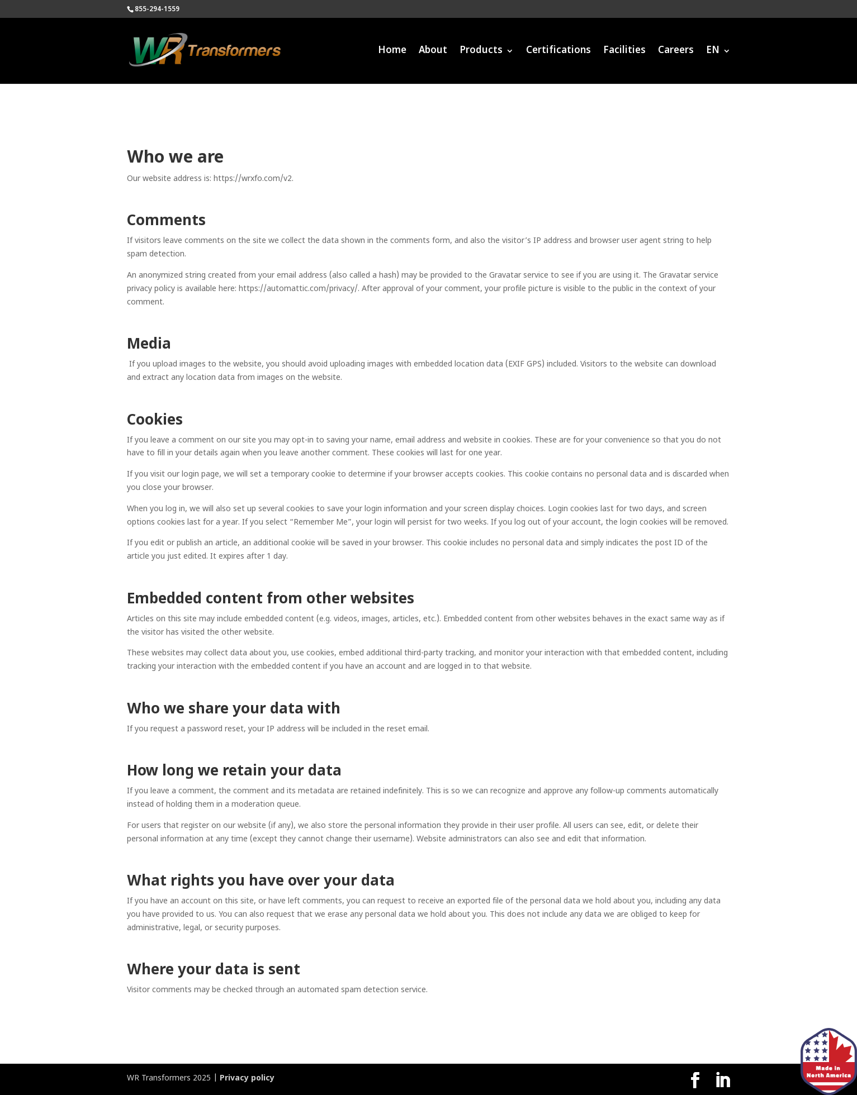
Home (392, 52)
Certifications (558, 52)
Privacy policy (247, 1078)
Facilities (624, 52)
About (433, 52)
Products (481, 52)
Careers (676, 52)
